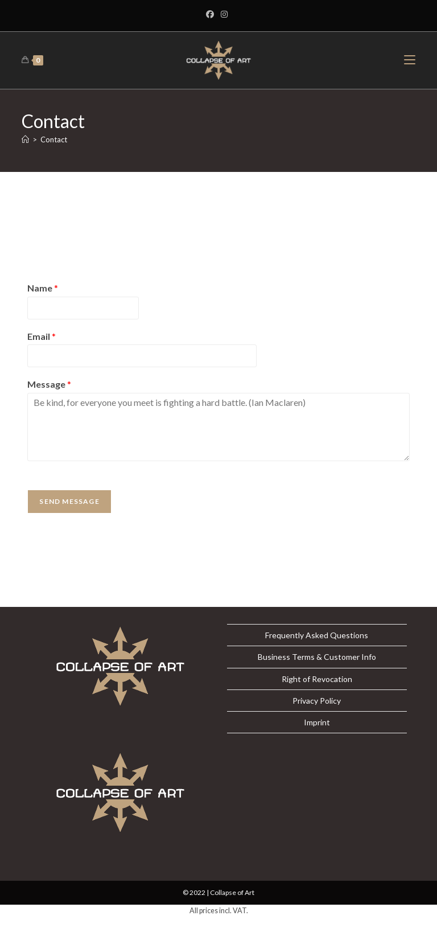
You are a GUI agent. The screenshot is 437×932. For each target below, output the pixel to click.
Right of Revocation (317, 679)
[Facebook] (211, 14)
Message (49, 384)
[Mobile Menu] (409, 60)
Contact (53, 139)
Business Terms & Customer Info (317, 657)
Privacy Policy (316, 700)
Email (41, 336)
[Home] (25, 139)
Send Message (69, 501)
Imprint (317, 722)
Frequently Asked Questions (316, 635)
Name (42, 287)
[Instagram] (224, 14)
